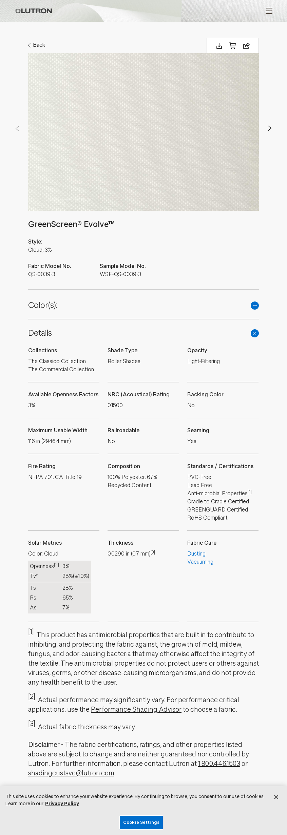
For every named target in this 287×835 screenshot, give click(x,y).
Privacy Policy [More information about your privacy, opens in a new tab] (62, 804)
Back (39, 45)
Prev (17, 128)
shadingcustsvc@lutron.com (71, 773)
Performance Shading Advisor (136, 709)
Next (270, 128)
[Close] (276, 797)
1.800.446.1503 (219, 764)
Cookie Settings (141, 822)
